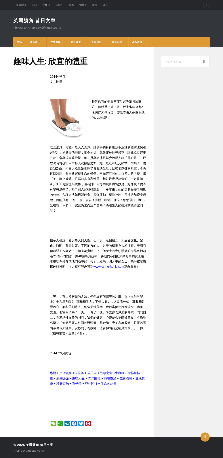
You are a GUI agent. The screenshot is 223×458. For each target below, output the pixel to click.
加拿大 (83, 5)
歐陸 (95, 5)
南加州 (59, 5)
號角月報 (117, 42)
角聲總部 (21, 5)
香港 (71, 5)
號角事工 (35, 42)
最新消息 (96, 42)
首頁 (19, 42)
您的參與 (55, 42)
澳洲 (105, 5)
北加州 (46, 5)
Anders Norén (36, 450)
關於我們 (76, 42)
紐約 (34, 5)
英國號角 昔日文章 (34, 20)
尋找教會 (137, 42)
